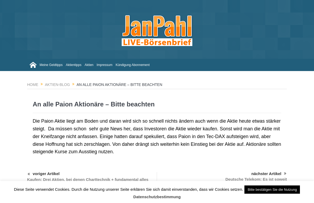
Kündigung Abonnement (133, 65)
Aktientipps (74, 65)
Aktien (88, 65)
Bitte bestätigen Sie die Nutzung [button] (272, 190)
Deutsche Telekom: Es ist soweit (256, 179)
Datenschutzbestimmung (157, 196)
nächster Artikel (268, 174)
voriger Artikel (44, 174)
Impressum (104, 65)
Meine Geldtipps (51, 65)
